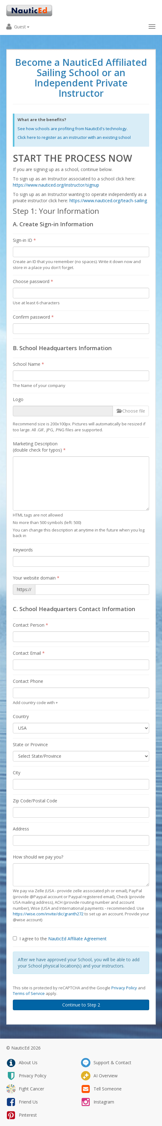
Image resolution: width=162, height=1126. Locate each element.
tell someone (101, 1089)
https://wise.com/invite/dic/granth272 (48, 914)
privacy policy (26, 1075)
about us (22, 1062)
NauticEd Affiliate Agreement (77, 939)
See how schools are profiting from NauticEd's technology (72, 128)
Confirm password (33, 317)
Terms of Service (29, 993)
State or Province (30, 744)
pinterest (21, 1115)
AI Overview (99, 1075)
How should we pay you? (38, 857)
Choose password (33, 281)
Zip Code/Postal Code (35, 801)
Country (21, 716)
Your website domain (36, 578)
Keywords (23, 550)
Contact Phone (28, 681)
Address (21, 829)
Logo (18, 399)
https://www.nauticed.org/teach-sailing (108, 200)
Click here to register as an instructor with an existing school (74, 137)
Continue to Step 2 (81, 1005)
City (16, 773)
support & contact (106, 1062)
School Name (28, 364)
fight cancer (25, 1089)
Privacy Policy (124, 988)
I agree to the (60, 939)
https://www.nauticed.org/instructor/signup (56, 185)
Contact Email (29, 653)
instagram (97, 1102)
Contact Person (30, 625)
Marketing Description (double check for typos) (39, 447)
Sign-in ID (24, 240)
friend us (22, 1102)
